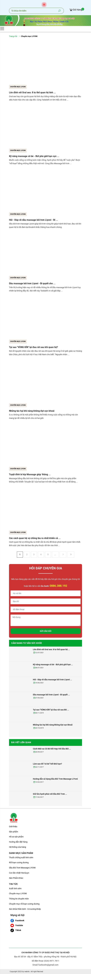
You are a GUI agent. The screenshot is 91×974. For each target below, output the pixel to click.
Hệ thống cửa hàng (17, 847)
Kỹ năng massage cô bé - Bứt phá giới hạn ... (53, 664)
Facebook (17, 920)
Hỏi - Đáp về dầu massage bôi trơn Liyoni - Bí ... (33, 220)
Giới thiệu (13, 826)
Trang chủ (13, 36)
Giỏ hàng (75, 10)
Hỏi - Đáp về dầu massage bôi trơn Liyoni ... (52, 679)
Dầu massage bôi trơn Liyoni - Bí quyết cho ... (32, 283)
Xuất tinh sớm (15, 888)
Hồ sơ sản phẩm (16, 837)
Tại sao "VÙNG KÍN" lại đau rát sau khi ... (51, 710)
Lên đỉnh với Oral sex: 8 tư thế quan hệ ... (51, 649)
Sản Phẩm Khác (16, 878)
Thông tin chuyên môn (19, 899)
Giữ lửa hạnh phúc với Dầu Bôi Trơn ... (50, 794)
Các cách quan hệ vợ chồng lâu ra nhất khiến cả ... (35, 538)
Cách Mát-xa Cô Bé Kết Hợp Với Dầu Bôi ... (52, 749)
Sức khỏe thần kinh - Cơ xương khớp (25, 909)
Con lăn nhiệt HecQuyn (19, 873)
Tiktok (15, 930)
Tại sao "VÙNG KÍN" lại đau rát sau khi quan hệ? (33, 347)
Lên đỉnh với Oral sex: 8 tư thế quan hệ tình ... (32, 92)
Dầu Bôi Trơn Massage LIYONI (22, 868)
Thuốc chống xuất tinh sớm (21, 857)
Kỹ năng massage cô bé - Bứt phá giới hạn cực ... (34, 156)
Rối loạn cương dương (19, 862)
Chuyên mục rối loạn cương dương (24, 904)
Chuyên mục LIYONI (18, 87)
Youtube (16, 925)
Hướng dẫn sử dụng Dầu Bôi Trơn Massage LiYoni (55, 779)
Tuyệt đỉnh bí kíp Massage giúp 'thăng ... (30, 474)
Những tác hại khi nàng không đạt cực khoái (31, 411)
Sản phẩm (13, 832)
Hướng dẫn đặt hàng (18, 842)
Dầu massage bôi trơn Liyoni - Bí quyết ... (51, 694)
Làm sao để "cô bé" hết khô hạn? (47, 764)
